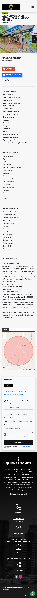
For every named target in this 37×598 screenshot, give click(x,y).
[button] (1, 48)
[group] (18, 39)
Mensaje (6, 425)
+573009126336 (10, 391)
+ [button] (4, 334)
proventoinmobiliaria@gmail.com (15, 394)
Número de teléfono (10, 418)
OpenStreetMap (31, 369)
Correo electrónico (9, 411)
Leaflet (20, 369)
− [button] (4, 337)
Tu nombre (7, 404)
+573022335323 (23, 391)
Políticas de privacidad (18, 494)
